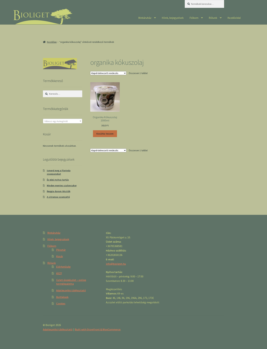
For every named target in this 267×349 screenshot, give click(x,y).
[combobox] (62, 121)
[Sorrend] (108, 73)
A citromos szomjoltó (58, 196)
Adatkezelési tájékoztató (71, 290)
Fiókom (194, 17)
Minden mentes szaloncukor (62, 185)
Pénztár (61, 249)
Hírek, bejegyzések (173, 17)
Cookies (60, 303)
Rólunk (213, 17)
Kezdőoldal (234, 17)
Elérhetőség (63, 266)
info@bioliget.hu (116, 263)
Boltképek (62, 297)
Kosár (59, 256)
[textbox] (62, 121)
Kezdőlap (52, 41)
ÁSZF (59, 273)
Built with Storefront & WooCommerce (98, 329)
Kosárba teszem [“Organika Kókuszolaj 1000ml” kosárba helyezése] (105, 133)
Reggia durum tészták (58, 191)
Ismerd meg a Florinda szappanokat (58, 172)
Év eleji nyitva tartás (58, 179)
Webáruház (144, 17)
